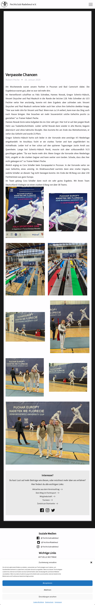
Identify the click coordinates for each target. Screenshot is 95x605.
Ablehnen (47, 590)
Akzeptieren (47, 583)
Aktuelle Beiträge (47, 557)
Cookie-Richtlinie (38, 602)
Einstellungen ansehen (47, 596)
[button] (91, 562)
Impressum (58, 602)
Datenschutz (49, 602)
